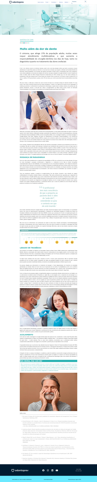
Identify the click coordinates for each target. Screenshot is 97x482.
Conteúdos (53, 2)
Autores (61, 2)
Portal (47, 2)
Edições (66, 2)
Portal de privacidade (48, 479)
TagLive (76, 479)
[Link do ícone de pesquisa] (79, 3)
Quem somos (41, 2)
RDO (80, 479)
